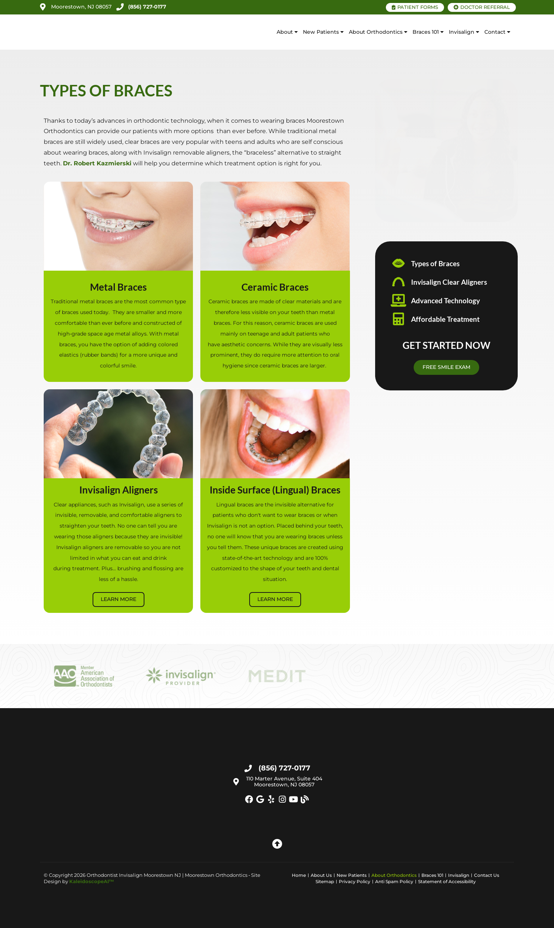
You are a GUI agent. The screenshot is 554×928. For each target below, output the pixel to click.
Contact (497, 32)
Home (299, 875)
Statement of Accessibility (447, 881)
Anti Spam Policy (394, 881)
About (287, 32)
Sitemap (325, 881)
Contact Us (486, 875)
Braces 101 (428, 32)
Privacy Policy (354, 881)
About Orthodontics (378, 32)
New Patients (323, 32)
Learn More (118, 599)
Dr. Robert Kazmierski (97, 163)
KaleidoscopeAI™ (91, 881)
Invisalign (464, 32)
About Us (321, 875)
